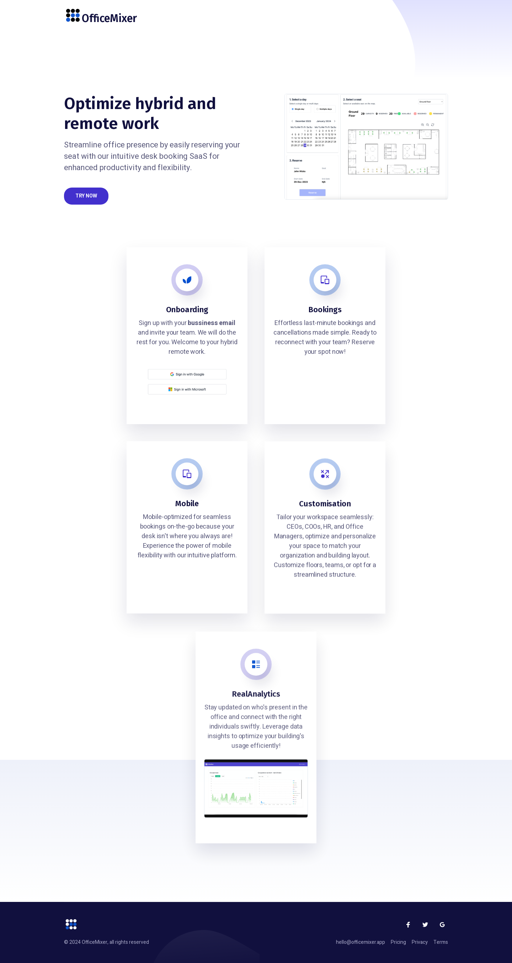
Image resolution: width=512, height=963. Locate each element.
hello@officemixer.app (360, 942)
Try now (86, 196)
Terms (440, 942)
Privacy (420, 942)
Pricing (398, 942)
